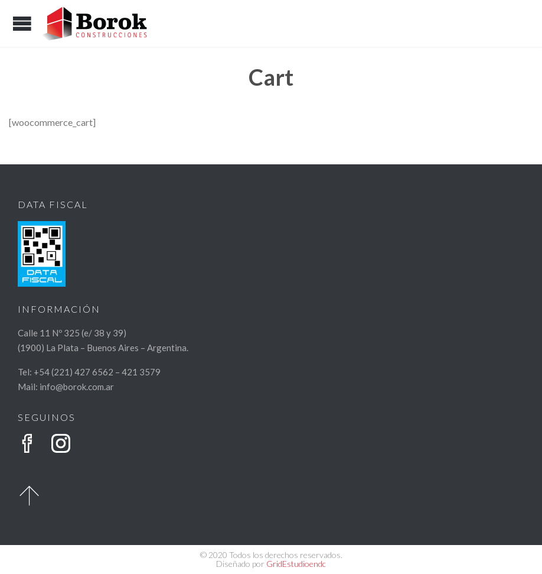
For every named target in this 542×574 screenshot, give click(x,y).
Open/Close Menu (22, 23)
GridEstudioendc (296, 564)
